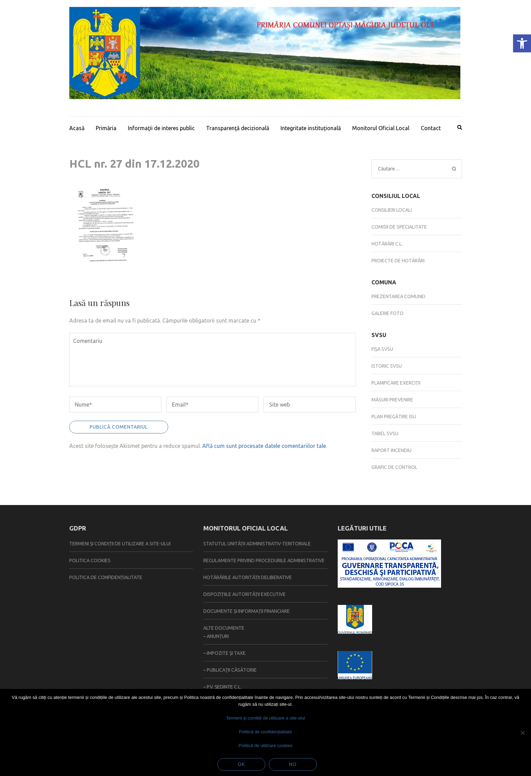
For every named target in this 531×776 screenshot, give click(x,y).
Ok (241, 764)
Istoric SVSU (386, 366)
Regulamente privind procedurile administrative (264, 560)
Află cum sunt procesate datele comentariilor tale (264, 446)
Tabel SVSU (384, 433)
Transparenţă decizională (237, 128)
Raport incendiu (391, 450)
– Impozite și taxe (224, 653)
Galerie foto (387, 313)
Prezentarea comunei (398, 296)
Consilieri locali (391, 210)
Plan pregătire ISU (393, 416)
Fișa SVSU (382, 349)
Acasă (76, 128)
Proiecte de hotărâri (398, 260)
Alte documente (223, 628)
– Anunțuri (216, 636)
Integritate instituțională (310, 128)
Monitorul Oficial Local (380, 128)
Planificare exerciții (395, 383)
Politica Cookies (90, 560)
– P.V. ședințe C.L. (222, 687)
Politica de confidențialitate (105, 577)
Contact (431, 128)
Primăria (106, 128)
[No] (522, 732)
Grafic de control (394, 467)
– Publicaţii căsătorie (230, 670)
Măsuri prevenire (392, 399)
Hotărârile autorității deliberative (247, 577)
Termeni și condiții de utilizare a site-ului (120, 543)
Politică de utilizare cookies (265, 745)
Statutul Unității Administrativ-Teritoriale (257, 543)
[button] (522, 43)
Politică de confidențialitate (265, 731)
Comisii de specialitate (399, 227)
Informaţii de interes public (161, 128)
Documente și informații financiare (246, 611)
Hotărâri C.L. (387, 244)
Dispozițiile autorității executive (244, 594)
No (293, 764)
